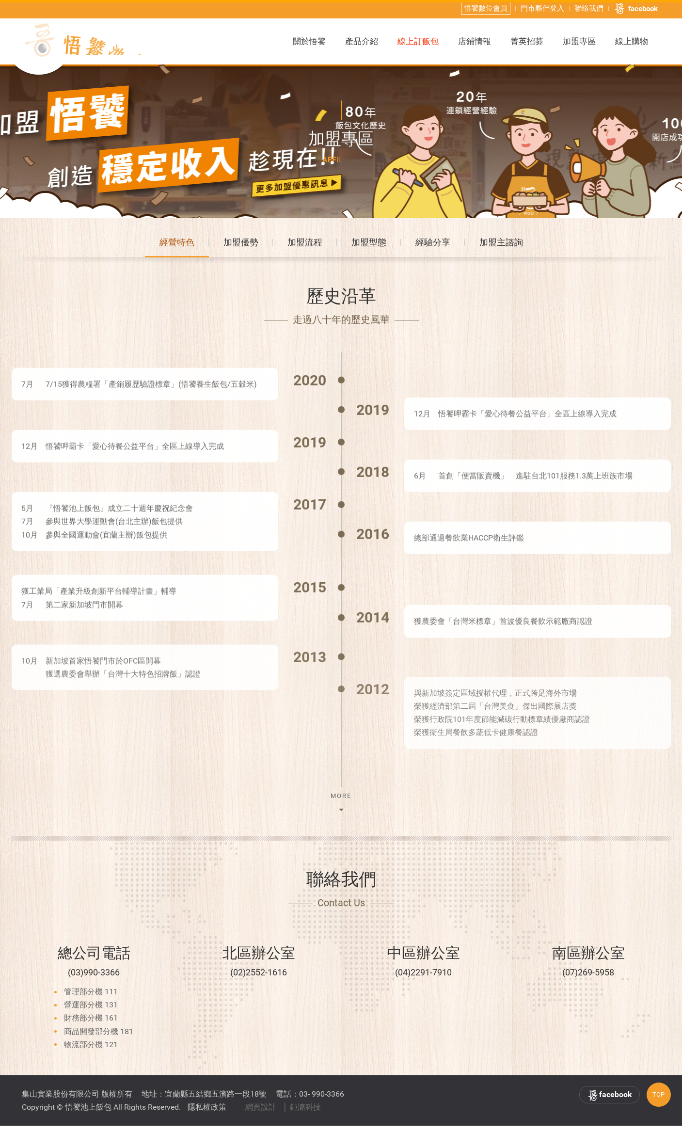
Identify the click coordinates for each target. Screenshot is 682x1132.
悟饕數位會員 (486, 7)
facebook (636, 7)
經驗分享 (432, 246)
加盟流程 (304, 246)
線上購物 (631, 40)
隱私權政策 (207, 1113)
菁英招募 (526, 40)
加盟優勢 (240, 246)
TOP (658, 1100)
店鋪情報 (474, 40)
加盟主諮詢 (501, 246)
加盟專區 (579, 40)
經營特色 (176, 246)
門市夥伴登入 (542, 7)
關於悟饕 (309, 40)
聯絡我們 (588, 7)
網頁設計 (260, 1113)
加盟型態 (368, 246)
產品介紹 (361, 40)
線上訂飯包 (418, 40)
